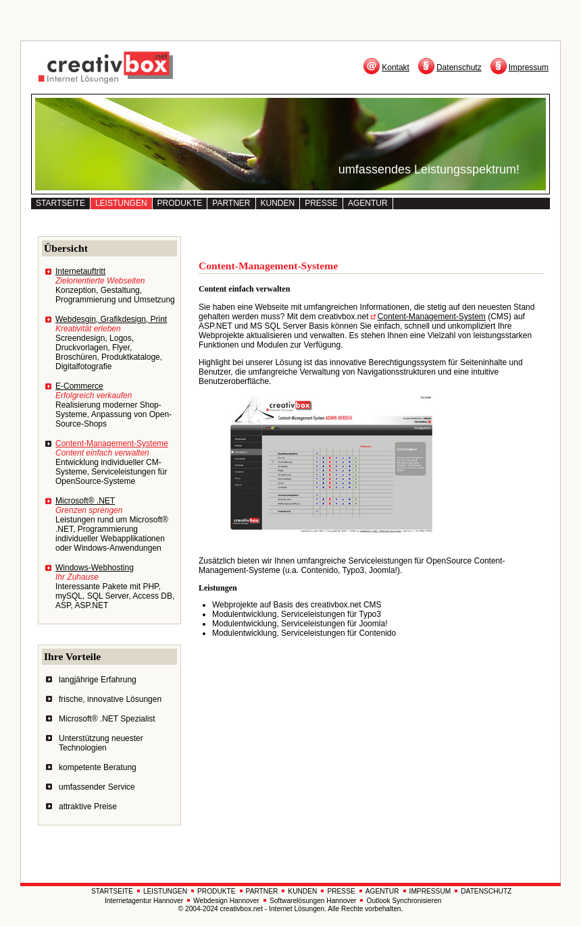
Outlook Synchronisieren (403, 900)
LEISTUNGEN (121, 203)
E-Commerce (79, 386)
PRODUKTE (180, 203)
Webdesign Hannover (226, 900)
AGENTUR (368, 203)
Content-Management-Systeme (111, 443)
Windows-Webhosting (94, 567)
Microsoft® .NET (85, 501)
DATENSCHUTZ (486, 891)
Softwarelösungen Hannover (313, 900)
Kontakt (395, 67)
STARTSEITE (60, 203)
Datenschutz (459, 67)
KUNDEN (278, 203)
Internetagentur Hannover (144, 900)
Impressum (529, 67)
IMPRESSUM (430, 891)
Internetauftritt (80, 271)
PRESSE (321, 203)
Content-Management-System (432, 316)
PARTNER (231, 203)
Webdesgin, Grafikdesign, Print (111, 319)
